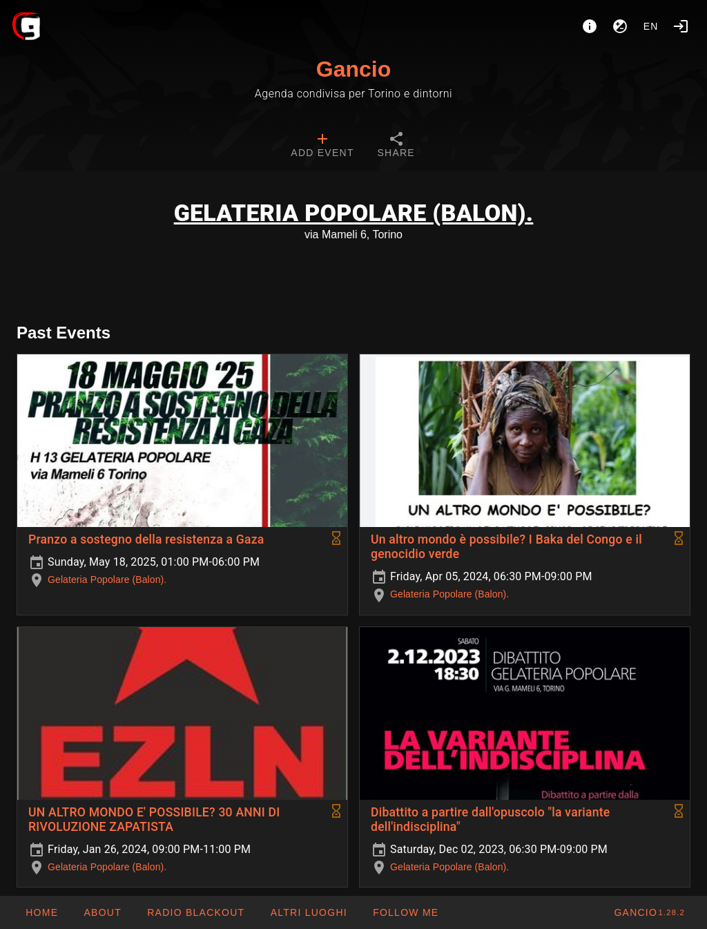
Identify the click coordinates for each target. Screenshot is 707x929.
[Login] (681, 26)
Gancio (353, 69)
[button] (308, 912)
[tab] (322, 146)
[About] (589, 26)
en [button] (651, 26)
